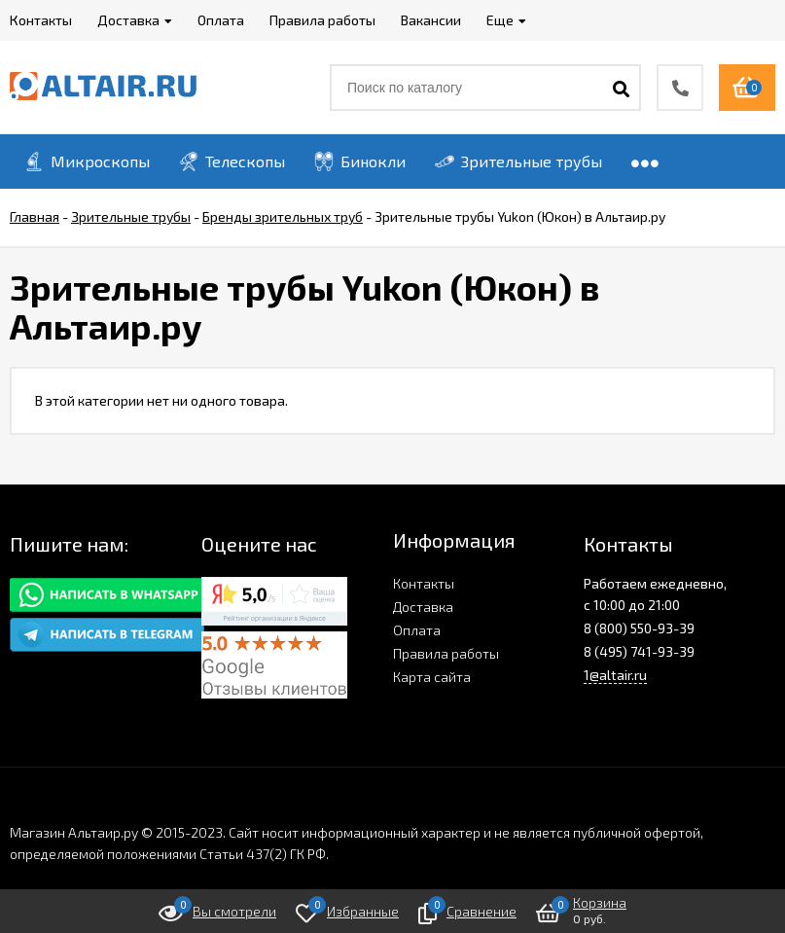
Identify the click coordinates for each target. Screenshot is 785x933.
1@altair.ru (615, 674)
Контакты (423, 583)
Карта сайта (432, 676)
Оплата (417, 630)
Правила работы (446, 653)
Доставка (423, 606)
